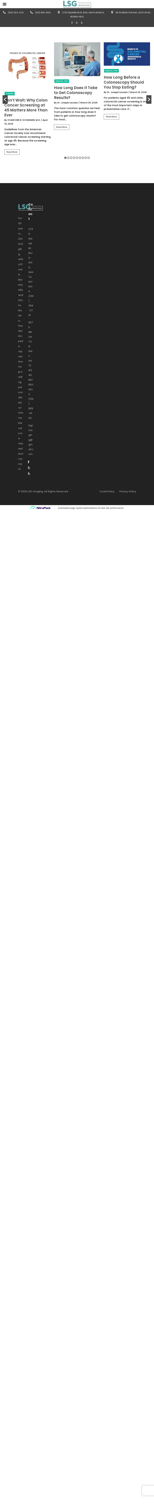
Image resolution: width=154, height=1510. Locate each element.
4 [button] (74, 158)
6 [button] (80, 158)
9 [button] (89, 158)
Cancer (9, 93)
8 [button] (86, 158)
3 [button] (71, 158)
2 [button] (68, 158)
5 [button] (77, 158)
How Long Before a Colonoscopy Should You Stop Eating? (124, 82)
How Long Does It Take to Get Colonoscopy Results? (75, 92)
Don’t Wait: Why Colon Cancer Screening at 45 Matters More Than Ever (26, 108)
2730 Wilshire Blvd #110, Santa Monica (80, 12)
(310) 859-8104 (40, 12)
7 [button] (83, 158)
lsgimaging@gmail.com (30, 440)
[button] (5, 99)
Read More (11, 152)
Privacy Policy (127, 491)
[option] (27, 99)
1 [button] (65, 158)
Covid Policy (107, 491)
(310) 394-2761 (13, 12)
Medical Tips (62, 81)
